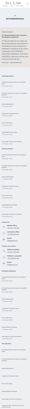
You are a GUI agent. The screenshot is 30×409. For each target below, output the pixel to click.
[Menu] (27, 4)
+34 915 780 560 (13, 228)
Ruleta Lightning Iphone (8, 104)
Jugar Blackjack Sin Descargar (9, 132)
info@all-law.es (12, 241)
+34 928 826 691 (13, 234)
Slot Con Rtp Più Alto (7, 122)
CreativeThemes (6, 407)
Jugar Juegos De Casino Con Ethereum (12, 141)
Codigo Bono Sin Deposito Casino (10, 113)
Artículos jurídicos (7, 32)
